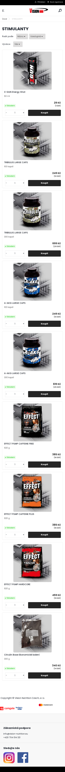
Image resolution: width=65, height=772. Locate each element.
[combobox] (22, 36)
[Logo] (39, 10)
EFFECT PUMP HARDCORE (17, 584)
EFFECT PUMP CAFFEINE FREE (19, 443)
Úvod (4, 19)
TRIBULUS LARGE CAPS (16, 162)
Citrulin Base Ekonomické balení (22, 654)
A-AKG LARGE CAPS (15, 303)
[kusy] (15, 113)
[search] (60, 10)
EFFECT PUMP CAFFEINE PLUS (19, 514)
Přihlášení (41, 2)
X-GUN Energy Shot (14, 92)
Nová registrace (56, 2)
